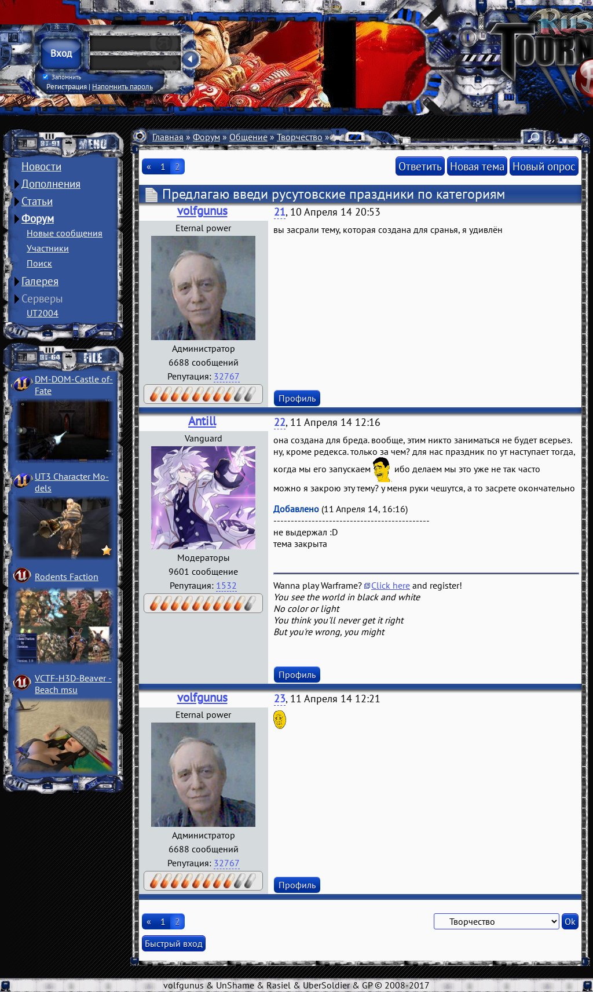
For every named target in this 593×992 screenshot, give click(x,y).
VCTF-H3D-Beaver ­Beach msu (73, 683)
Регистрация (66, 86)
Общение (248, 137)
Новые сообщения (65, 233)
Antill (202, 421)
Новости (41, 166)
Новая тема (477, 166)
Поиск (39, 263)
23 (279, 698)
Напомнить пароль (122, 86)
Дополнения (50, 184)
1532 (226, 585)
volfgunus (202, 210)
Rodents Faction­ (66, 576)
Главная (168, 137)
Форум (37, 218)
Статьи (37, 201)
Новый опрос (544, 166)
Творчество (300, 137)
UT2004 (42, 313)
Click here (390, 585)
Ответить (420, 166)
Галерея (39, 281)
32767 (227, 376)
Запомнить (62, 77)
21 (279, 211)
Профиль (297, 398)
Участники (48, 248)
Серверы (42, 298)
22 (279, 422)
